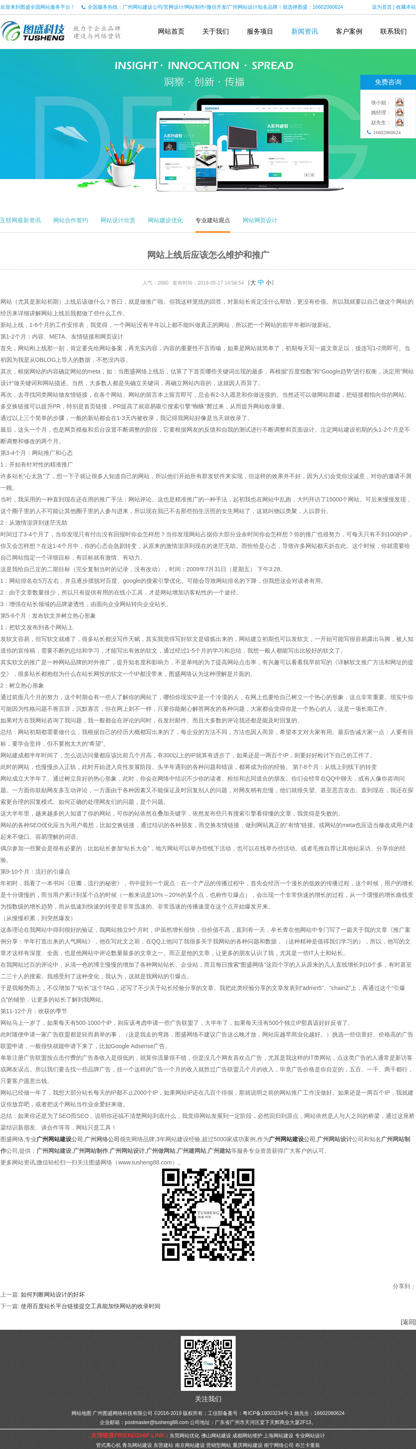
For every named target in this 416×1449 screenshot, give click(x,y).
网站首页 (171, 31)
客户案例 (349, 31)
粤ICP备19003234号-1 (268, 1413)
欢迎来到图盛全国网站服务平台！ (37, 7)
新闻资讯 (304, 31)
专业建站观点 (212, 220)
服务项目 (260, 31)
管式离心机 (108, 1445)
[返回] (408, 1322)
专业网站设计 (310, 1436)
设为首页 (382, 7)
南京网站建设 (190, 1445)
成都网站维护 (247, 1436)
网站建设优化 (165, 220)
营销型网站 (218, 1445)
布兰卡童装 (307, 1445)
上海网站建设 (278, 1436)
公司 (60, 1139)
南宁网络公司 (279, 1445)
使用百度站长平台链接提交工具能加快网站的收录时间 (90, 1306)
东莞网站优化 (184, 1436)
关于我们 (215, 31)
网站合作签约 (70, 220)
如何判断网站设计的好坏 (53, 1294)
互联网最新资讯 (20, 220)
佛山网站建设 (216, 1436)
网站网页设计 (260, 220)
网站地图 (81, 1413)
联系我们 (393, 31)
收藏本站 (406, 7)
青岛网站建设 (137, 1445)
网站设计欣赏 (118, 220)
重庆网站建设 (248, 1445)
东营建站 (163, 1445)
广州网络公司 (102, 1139)
